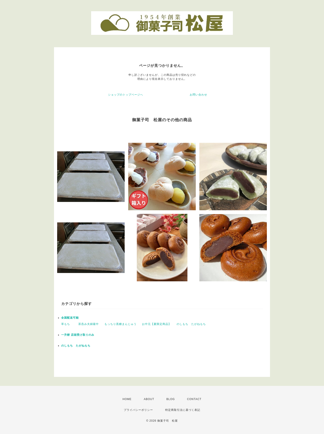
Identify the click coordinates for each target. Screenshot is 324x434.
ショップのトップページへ (125, 94)
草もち (67, 324)
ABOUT (149, 399)
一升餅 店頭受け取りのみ (77, 334)
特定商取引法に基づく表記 (182, 410)
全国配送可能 (70, 317)
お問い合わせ (198, 94)
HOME (127, 399)
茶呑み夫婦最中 (88, 324)
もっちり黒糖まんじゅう (120, 324)
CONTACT (194, 399)
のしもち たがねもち (191, 324)
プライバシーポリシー (138, 410)
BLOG (170, 399)
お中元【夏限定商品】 (156, 324)
